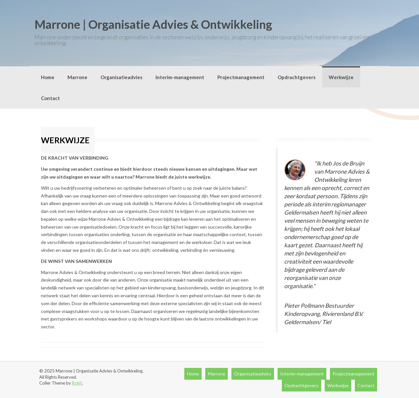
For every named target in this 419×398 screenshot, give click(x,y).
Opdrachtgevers (297, 77)
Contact (50, 98)
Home (47, 77)
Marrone (77, 77)
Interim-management (179, 77)
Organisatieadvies (121, 77)
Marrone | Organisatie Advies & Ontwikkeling (153, 24)
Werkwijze (341, 77)
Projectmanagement (240, 77)
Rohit (77, 383)
